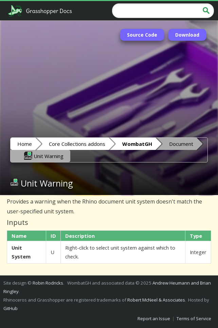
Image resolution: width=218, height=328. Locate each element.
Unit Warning (43, 156)
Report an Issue (154, 318)
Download (187, 35)
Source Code (142, 35)
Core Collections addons (77, 143)
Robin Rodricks (48, 283)
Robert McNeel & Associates (156, 300)
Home (24, 143)
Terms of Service (194, 318)
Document (181, 143)
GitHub (10, 308)
